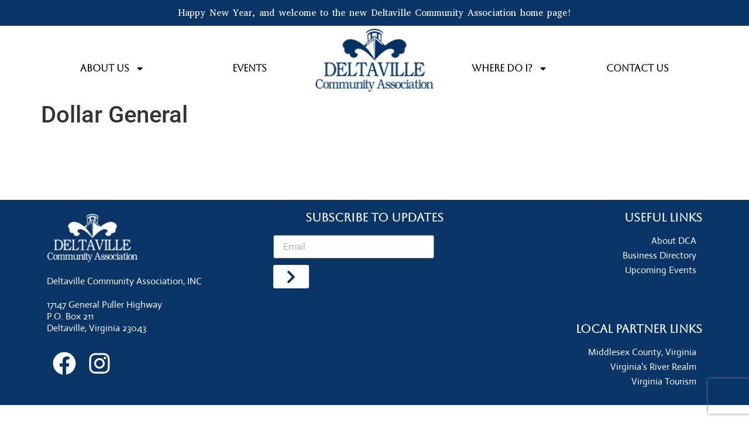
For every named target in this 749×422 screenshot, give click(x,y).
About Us (112, 68)
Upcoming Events (660, 270)
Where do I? (510, 68)
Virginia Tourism (663, 381)
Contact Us (637, 68)
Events (249, 68)
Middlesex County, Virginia (642, 352)
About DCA (673, 240)
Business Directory (659, 255)
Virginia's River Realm (653, 366)
